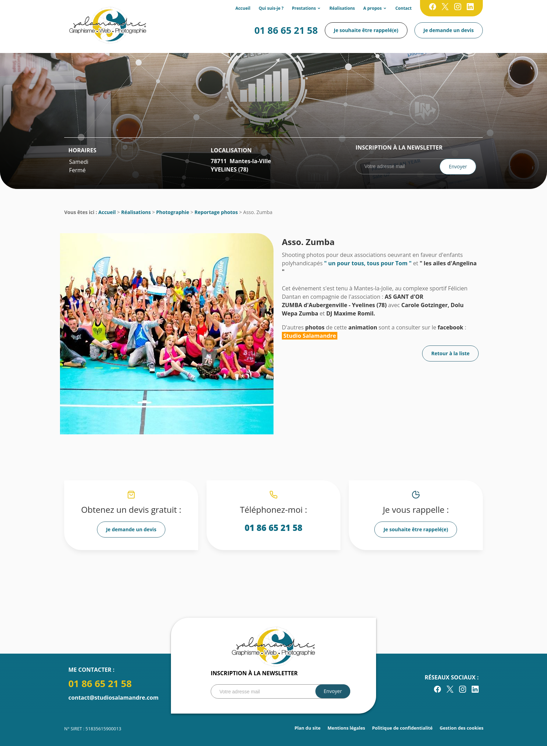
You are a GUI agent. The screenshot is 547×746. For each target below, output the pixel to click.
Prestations (304, 8)
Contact (403, 8)
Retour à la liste (450, 353)
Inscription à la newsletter (398, 147)
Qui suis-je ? (271, 8)
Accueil (242, 8)
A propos (372, 8)
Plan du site (307, 728)
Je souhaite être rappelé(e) (366, 30)
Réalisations (342, 8)
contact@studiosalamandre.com (113, 697)
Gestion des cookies (462, 728)
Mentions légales (346, 728)
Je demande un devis (449, 30)
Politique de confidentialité (402, 728)
